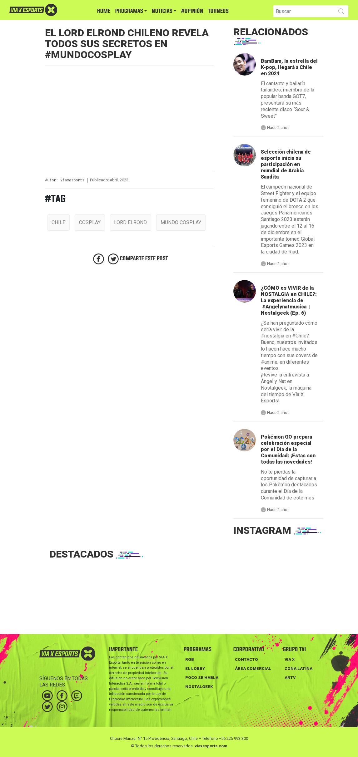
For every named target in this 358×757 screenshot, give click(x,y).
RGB (189, 659)
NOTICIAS (162, 11)
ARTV (290, 677)
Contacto (246, 659)
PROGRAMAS (129, 11)
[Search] (303, 11)
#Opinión (192, 11)
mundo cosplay (181, 222)
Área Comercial (253, 668)
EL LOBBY (195, 668)
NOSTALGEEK (199, 686)
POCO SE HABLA (201, 677)
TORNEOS (218, 11)
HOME (103, 11)
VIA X (290, 659)
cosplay (90, 222)
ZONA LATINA (298, 668)
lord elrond (130, 222)
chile (58, 222)
